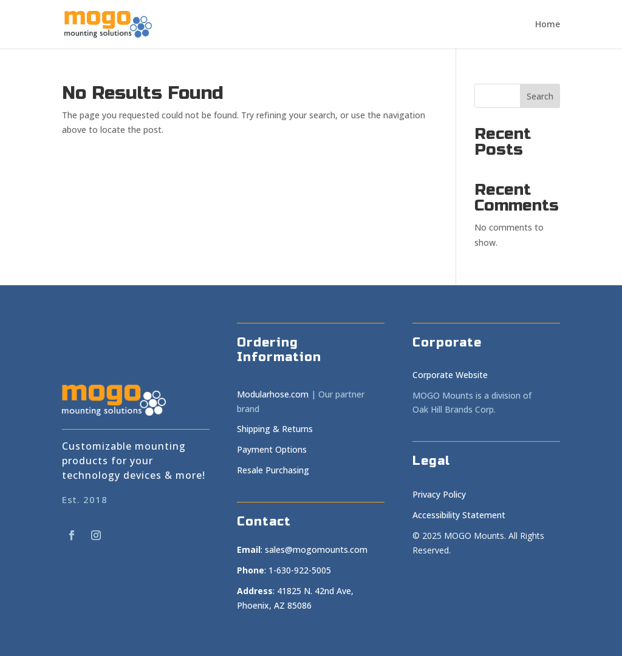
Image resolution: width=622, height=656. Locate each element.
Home (547, 25)
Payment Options (272, 449)
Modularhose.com (273, 394)
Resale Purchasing (273, 470)
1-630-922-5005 (299, 570)
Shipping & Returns (275, 429)
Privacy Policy (439, 494)
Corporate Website (450, 374)
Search (540, 96)
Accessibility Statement (458, 515)
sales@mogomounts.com (316, 549)
